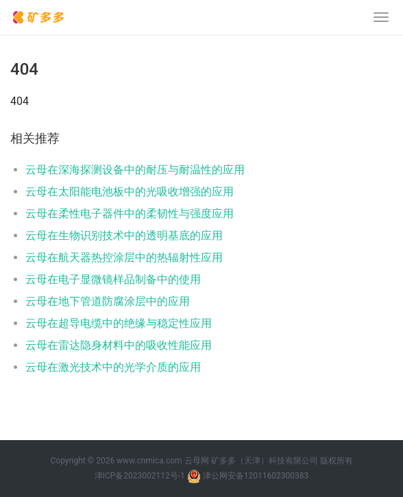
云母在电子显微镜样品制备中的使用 (113, 279)
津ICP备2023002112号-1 (140, 476)
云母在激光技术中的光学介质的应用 (113, 367)
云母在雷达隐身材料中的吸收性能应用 (118, 345)
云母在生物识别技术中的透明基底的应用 (124, 235)
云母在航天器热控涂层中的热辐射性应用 (124, 257)
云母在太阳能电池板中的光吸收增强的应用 (129, 191)
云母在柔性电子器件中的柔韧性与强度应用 (129, 213)
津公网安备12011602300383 (255, 476)
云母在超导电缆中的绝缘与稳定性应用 (118, 323)
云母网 (196, 460)
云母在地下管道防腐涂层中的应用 (107, 301)
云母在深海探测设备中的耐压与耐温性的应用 (135, 169)
